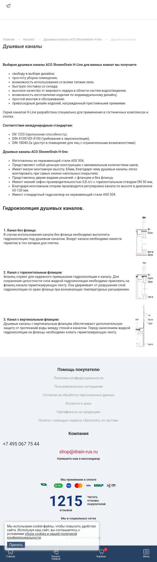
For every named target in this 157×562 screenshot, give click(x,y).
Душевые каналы (123, 39)
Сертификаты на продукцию (78, 412)
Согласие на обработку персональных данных (78, 395)
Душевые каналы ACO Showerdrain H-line (73, 39)
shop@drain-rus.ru (78, 451)
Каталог (29, 39)
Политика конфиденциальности (78, 378)
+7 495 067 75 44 (21, 444)
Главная (10, 553)
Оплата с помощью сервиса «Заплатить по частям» (79, 420)
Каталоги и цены (78, 403)
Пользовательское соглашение (78, 386)
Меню (146, 553)
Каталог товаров (55, 554)
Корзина (102, 553)
